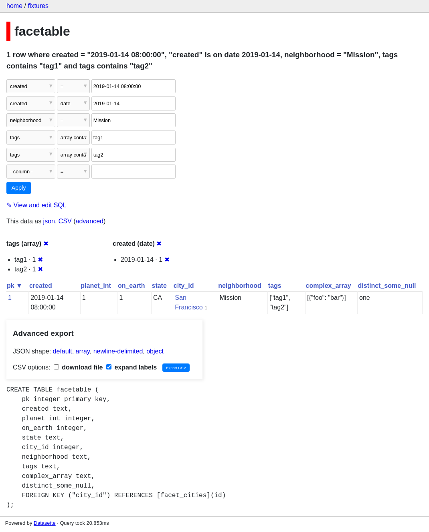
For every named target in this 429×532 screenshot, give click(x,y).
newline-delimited (118, 351)
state (159, 285)
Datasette (45, 523)
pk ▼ (14, 285)
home (14, 5)
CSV (65, 221)
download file (78, 367)
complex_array (328, 285)
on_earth (131, 285)
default (62, 351)
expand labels (131, 367)
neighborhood (239, 285)
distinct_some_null (387, 285)
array (83, 351)
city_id (184, 285)
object (155, 351)
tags (274, 285)
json (49, 221)
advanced (89, 221)
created (40, 285)
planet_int (96, 285)
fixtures (38, 5)
